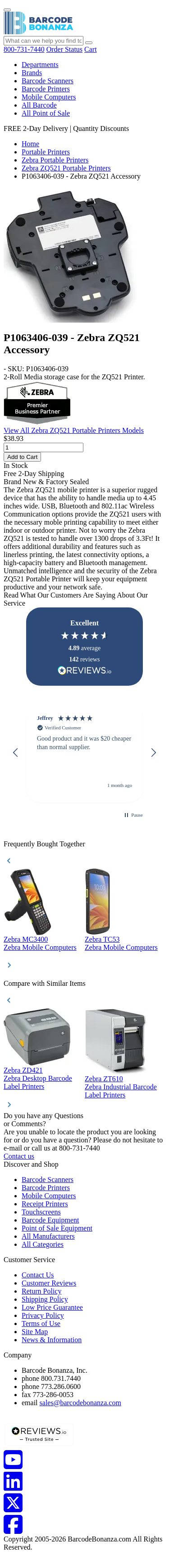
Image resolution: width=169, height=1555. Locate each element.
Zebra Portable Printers (55, 160)
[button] (16, 753)
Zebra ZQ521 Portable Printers (66, 168)
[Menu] (7, 10)
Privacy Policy (43, 1315)
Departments (40, 64)
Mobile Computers (49, 97)
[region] (84, 753)
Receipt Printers (45, 1204)
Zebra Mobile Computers (40, 947)
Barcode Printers (46, 89)
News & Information (52, 1340)
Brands (32, 72)
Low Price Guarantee (52, 1307)
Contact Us (38, 1275)
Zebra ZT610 (104, 1079)
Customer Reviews (49, 1283)
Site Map (35, 1331)
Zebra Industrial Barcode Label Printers (121, 1091)
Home (30, 144)
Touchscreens (41, 1212)
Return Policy (41, 1291)
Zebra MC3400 (26, 939)
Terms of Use (41, 1323)
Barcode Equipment (50, 1220)
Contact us (19, 1156)
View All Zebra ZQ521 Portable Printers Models (74, 430)
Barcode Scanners (47, 81)
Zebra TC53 (102, 939)
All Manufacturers (48, 1236)
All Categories (43, 1244)
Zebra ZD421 (23, 1070)
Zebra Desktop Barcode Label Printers (38, 1082)
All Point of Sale (46, 113)
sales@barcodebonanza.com (80, 1403)
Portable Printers (46, 152)
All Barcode (39, 105)
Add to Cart (22, 457)
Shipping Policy (45, 1299)
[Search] (88, 42)
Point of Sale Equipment (57, 1228)
